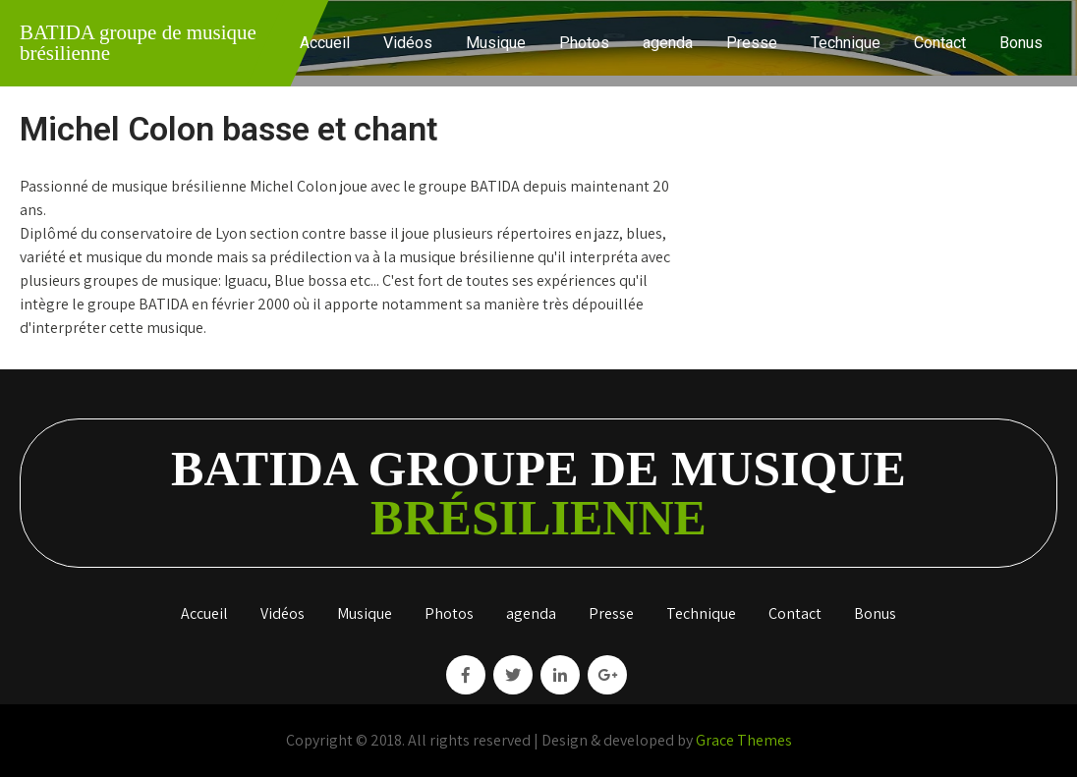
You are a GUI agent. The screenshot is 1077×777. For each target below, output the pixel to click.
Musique (496, 42)
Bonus (1021, 42)
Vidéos (407, 42)
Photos (584, 42)
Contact (940, 42)
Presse (751, 42)
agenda (668, 42)
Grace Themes (744, 740)
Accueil (325, 42)
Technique (845, 42)
